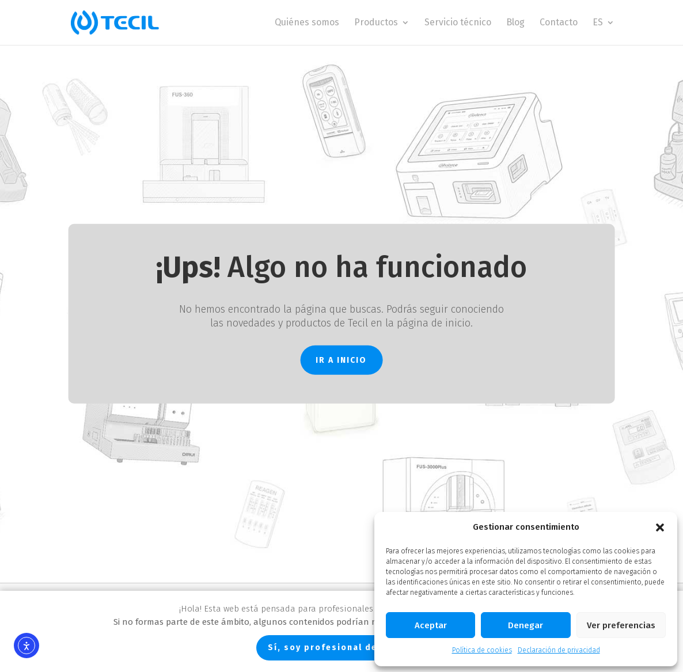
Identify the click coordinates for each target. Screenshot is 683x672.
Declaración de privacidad (559, 650)
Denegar (525, 625)
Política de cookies (482, 650)
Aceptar (431, 625)
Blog (515, 23)
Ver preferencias (621, 625)
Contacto (559, 23)
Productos (376, 23)
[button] (660, 527)
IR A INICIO (341, 360)
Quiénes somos (307, 23)
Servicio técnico (457, 23)
